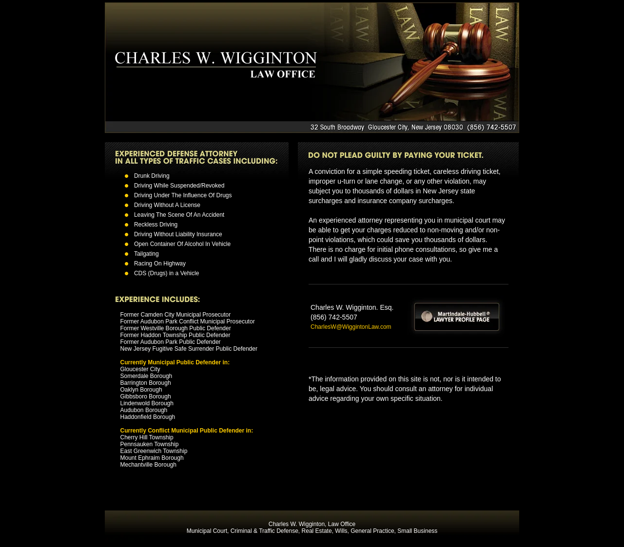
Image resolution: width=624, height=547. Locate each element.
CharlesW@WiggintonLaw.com (351, 326)
